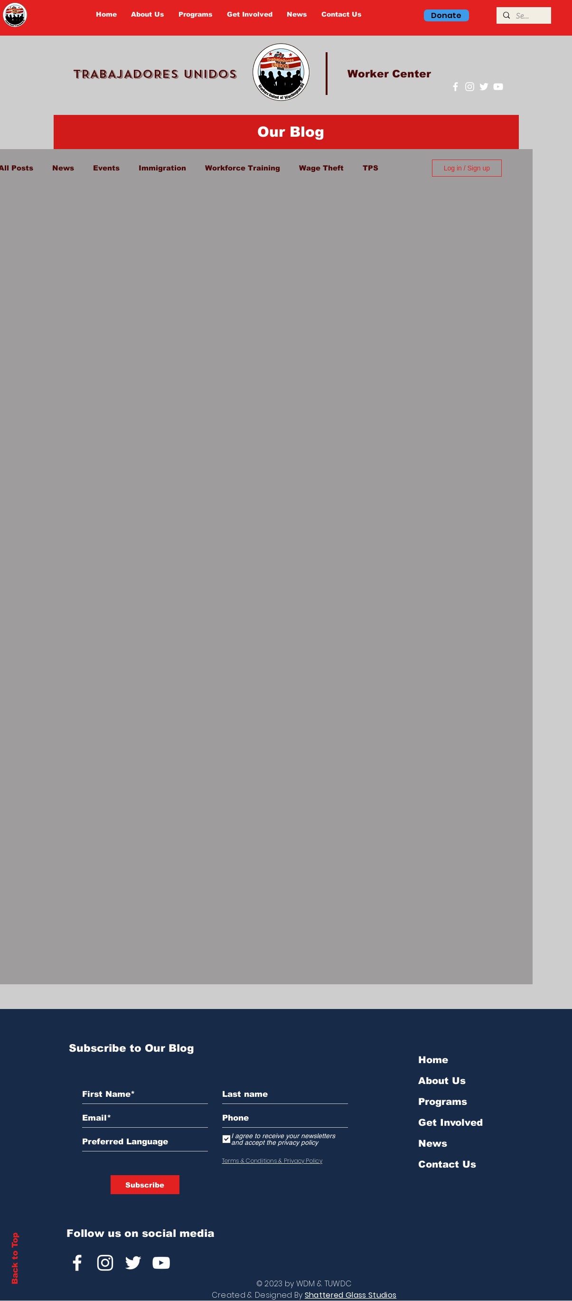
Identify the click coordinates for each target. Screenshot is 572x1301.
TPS (370, 168)
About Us (442, 1080)
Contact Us (447, 1164)
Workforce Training (242, 168)
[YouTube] (498, 87)
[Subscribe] (145, 1184)
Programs (442, 1101)
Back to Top (14, 1258)
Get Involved (450, 1122)
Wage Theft (321, 168)
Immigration (162, 168)
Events (106, 168)
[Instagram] (470, 87)
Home (433, 1060)
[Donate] (446, 15)
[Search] (523, 16)
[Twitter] (484, 87)
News (63, 168)
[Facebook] (455, 87)
